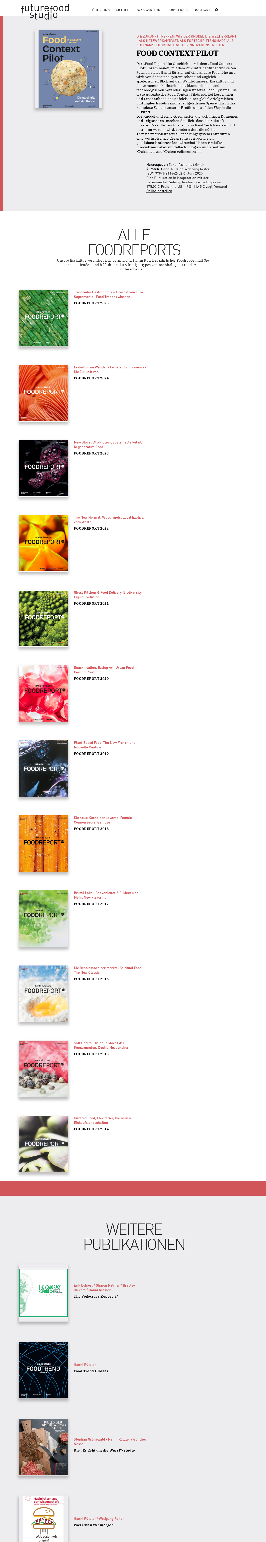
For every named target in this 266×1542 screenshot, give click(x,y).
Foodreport (178, 10)
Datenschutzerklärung (130, 1533)
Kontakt (203, 10)
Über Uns (101, 10)
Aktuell (123, 10)
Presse (95, 1533)
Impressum (168, 1533)
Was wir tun (149, 10)
